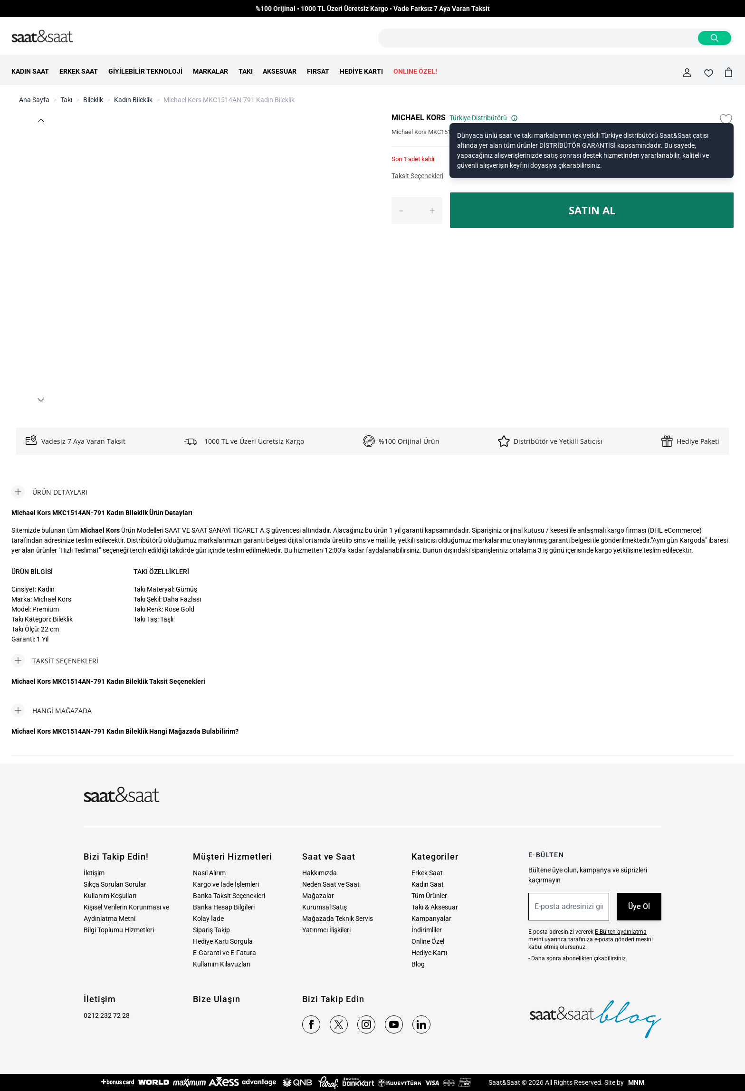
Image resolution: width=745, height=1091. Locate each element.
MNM (635, 1082)
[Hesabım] (687, 72)
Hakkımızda (319, 873)
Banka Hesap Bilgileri (224, 907)
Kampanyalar (431, 918)
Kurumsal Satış (324, 907)
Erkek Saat (427, 873)
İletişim (94, 873)
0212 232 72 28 (107, 1015)
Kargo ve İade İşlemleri (226, 884)
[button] (41, 120)
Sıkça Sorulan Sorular (115, 884)
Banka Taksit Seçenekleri (229, 896)
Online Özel (427, 941)
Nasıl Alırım (209, 873)
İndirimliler (426, 930)
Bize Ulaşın (216, 999)
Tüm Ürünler (429, 896)
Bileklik (93, 100)
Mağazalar (318, 896)
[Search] (714, 38)
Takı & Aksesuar (434, 907)
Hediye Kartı (429, 953)
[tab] (49, 491)
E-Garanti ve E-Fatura (224, 953)
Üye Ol (639, 906)
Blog (418, 964)
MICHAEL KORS (419, 117)
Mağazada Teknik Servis (337, 918)
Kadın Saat (427, 884)
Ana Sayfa (34, 100)
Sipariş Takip (211, 930)
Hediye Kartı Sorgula (223, 941)
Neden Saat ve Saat (331, 884)
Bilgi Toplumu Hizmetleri (119, 930)
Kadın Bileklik (133, 100)
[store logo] (42, 36)
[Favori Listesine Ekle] (726, 119)
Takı (66, 100)
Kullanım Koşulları (110, 896)
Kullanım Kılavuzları (221, 964)
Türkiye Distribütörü (483, 118)
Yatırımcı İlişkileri (326, 930)
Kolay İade (208, 918)
